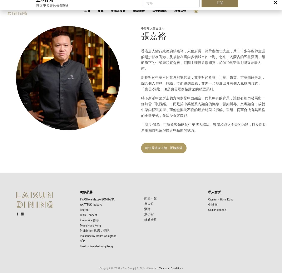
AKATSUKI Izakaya (91, 205)
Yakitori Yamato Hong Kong (96, 246)
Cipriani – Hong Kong (220, 199)
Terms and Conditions (171, 268)
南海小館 (150, 198)
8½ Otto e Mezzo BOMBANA (97, 199)
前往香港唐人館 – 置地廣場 (163, 148)
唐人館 (149, 204)
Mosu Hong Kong (90, 225)
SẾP (82, 241)
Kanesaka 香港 (89, 220)
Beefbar (84, 210)
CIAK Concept (88, 215)
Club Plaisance (217, 210)
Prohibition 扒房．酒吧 (94, 231)
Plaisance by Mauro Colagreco (98, 236)
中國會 (213, 205)
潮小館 (149, 214)
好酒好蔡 (150, 219)
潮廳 (147, 209)
